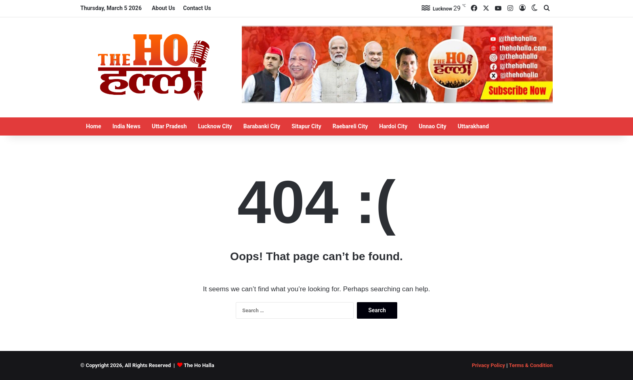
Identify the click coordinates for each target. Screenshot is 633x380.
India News (126, 126)
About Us (163, 8)
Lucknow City (215, 126)
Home (93, 126)
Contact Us (197, 8)
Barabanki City (261, 126)
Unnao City (432, 126)
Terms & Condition (531, 365)
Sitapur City (306, 126)
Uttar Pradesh (169, 126)
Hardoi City (393, 126)
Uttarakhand (473, 126)
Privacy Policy (488, 365)
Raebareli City (350, 126)
